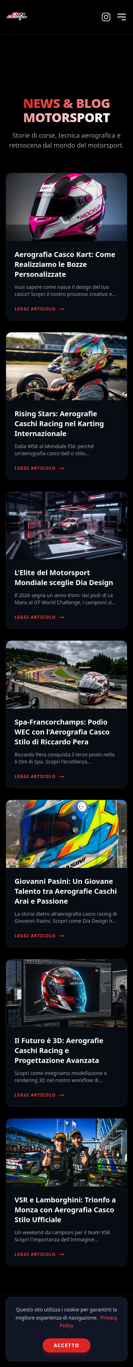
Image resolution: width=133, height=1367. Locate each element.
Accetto (66, 1345)
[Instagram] (106, 17)
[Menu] (121, 17)
